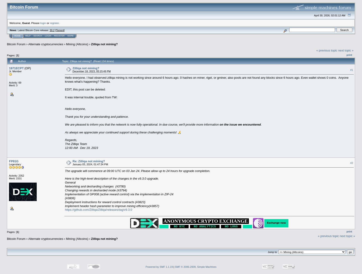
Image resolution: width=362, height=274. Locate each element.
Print (349, 55)
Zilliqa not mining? (104, 44)
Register (59, 36)
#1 (351, 70)
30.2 (52, 30)
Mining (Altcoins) (77, 44)
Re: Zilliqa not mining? (88, 161)
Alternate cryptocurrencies (45, 44)
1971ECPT (16, 68)
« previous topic (326, 50)
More (70, 36)
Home (17, 36)
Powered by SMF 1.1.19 (159, 266)
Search (37, 36)
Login (48, 36)
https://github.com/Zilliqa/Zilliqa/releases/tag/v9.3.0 (98, 209)
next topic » (346, 50)
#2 (351, 163)
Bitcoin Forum (16, 44)
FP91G (13, 161)
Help (28, 36)
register (54, 22)
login (43, 22)
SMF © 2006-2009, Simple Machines (196, 266)
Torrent (60, 30)
